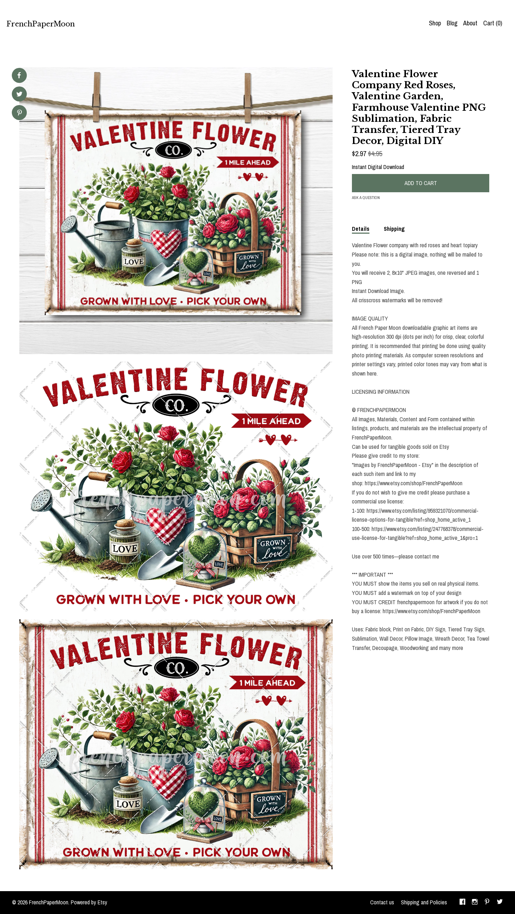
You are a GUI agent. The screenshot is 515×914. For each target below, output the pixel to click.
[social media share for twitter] (19, 94)
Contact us (382, 902)
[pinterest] (487, 902)
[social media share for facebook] (19, 75)
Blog (452, 23)
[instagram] (474, 902)
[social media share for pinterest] (19, 113)
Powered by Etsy (89, 902)
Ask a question (366, 197)
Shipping (394, 229)
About (470, 23)
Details (360, 229)
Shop (435, 23)
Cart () (492, 23)
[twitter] (500, 902)
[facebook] (462, 902)
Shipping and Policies (424, 902)
